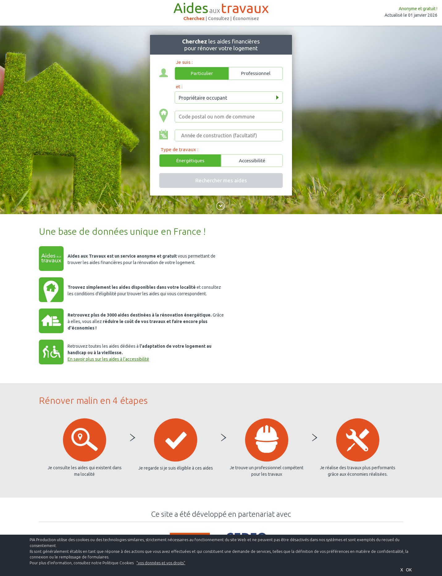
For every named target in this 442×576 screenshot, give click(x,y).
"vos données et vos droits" (160, 563)
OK (409, 569)
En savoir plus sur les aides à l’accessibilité (108, 359)
